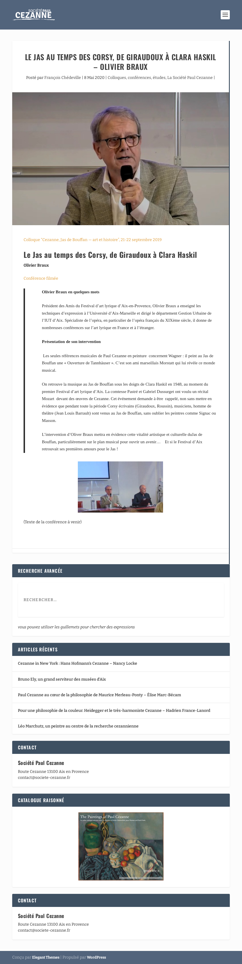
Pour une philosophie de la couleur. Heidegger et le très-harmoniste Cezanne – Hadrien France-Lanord (114, 710)
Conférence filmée (41, 278)
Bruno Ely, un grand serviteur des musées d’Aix (62, 679)
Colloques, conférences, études (137, 77)
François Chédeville (62, 77)
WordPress (96, 957)
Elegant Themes (45, 957)
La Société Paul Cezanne (190, 77)
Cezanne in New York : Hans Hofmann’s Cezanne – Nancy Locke (77, 663)
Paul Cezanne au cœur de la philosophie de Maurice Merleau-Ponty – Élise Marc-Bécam (99, 695)
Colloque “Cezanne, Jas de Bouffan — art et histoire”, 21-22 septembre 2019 (93, 239)
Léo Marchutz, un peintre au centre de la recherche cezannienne (78, 726)
